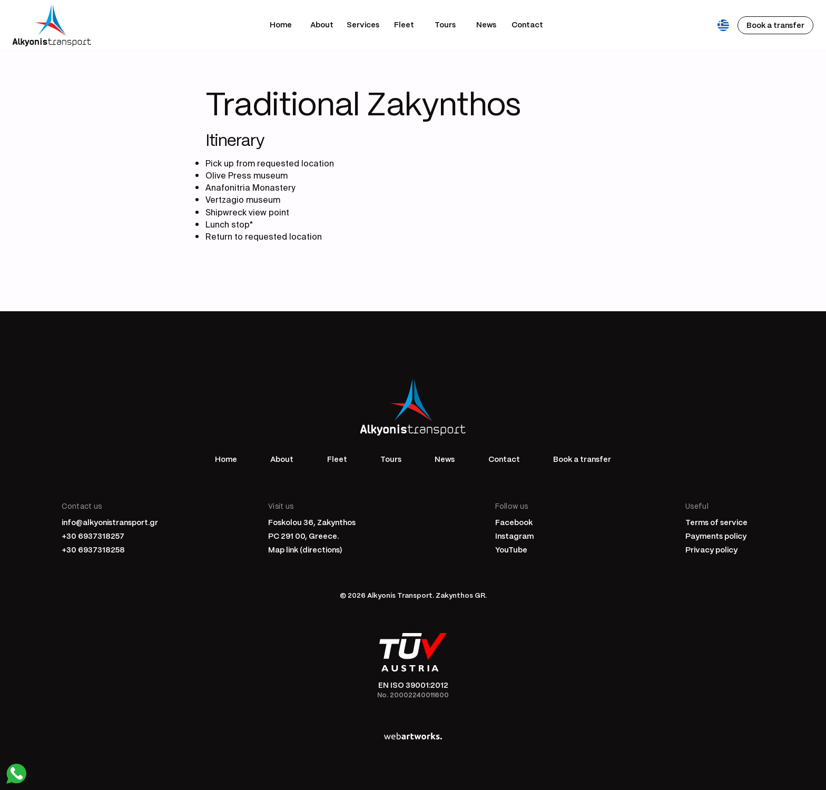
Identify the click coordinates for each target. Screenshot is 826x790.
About (321, 24)
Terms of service (716, 522)
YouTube (511, 549)
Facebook (514, 522)
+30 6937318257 (93, 535)
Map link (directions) (305, 549)
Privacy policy (711, 549)
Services (363, 24)
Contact (527, 24)
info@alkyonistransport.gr (110, 522)
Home (281, 24)
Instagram (514, 535)
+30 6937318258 (93, 549)
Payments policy (715, 535)
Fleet (404, 24)
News (486, 24)
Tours (445, 24)
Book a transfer (582, 458)
